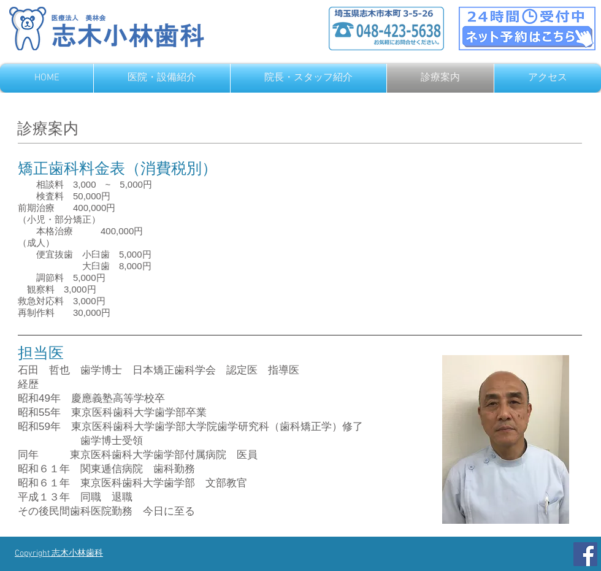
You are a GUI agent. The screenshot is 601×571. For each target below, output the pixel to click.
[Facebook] (585, 554)
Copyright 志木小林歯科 (59, 553)
